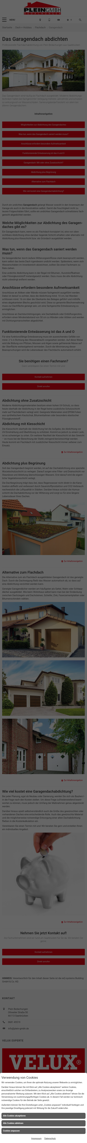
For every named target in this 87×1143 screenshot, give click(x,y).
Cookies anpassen (11, 1131)
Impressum (36, 1138)
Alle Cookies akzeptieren (14, 1116)
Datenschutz (50, 1138)
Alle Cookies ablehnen (13, 1123)
